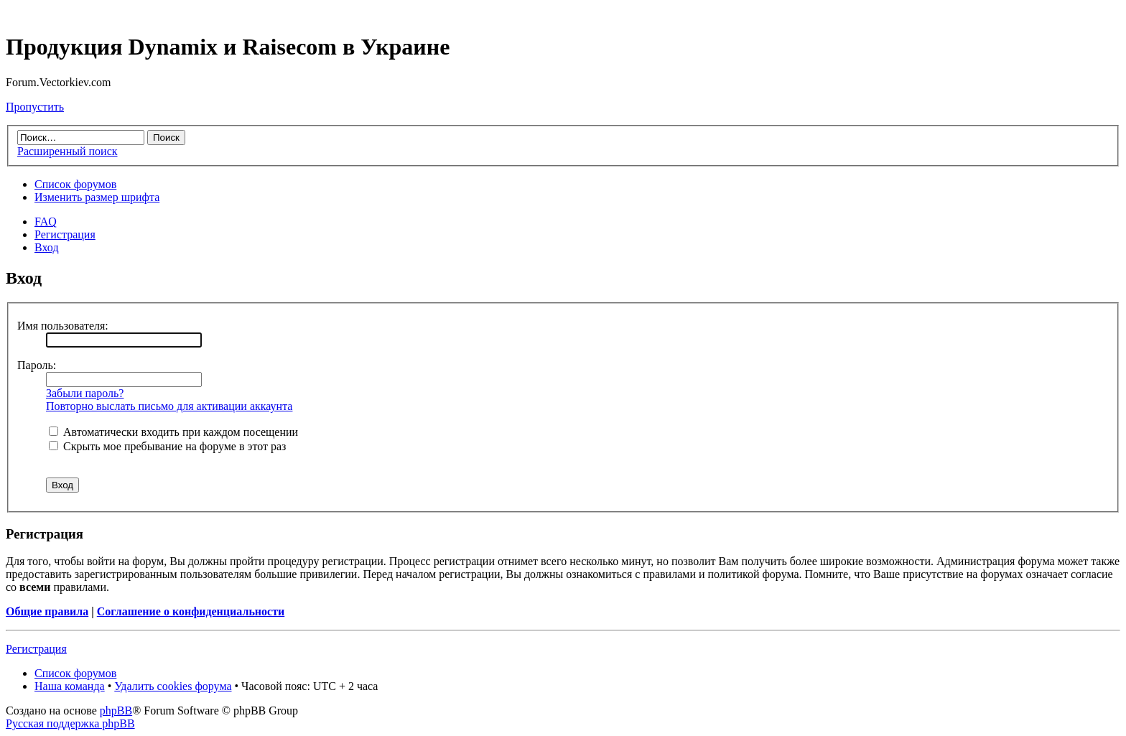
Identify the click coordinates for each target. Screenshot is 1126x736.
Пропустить (35, 107)
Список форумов (75, 184)
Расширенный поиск (67, 151)
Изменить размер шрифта (96, 197)
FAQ (45, 221)
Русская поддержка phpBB (70, 723)
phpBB (116, 710)
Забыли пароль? (85, 393)
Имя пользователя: (62, 326)
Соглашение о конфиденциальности (190, 611)
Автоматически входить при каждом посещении (173, 432)
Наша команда (69, 686)
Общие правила (47, 611)
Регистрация (65, 234)
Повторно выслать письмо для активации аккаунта (169, 406)
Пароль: (36, 365)
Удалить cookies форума (172, 686)
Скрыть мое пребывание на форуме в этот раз (167, 446)
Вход (46, 247)
